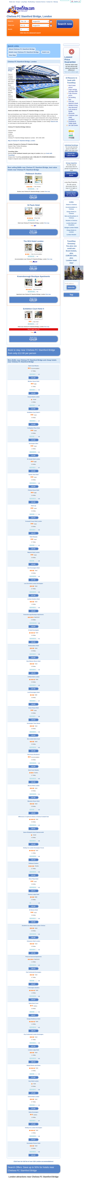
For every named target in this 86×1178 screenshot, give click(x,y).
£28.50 (33, 616)
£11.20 (33, 377)
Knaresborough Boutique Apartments (33, 276)
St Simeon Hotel (33, 888)
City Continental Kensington (33, 948)
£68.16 (33, 1035)
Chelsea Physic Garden (51, 1155)
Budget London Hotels (71, 227)
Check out (11, 25)
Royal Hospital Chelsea (19, 1155)
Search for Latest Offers (71, 154)
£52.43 (33, 840)
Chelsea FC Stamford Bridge (11, 69)
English (74, 1)
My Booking (31, 1)
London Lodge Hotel (33, 1023)
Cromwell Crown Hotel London (33, 515)
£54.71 (33, 870)
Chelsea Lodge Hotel (33, 873)
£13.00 (33, 407)
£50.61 (33, 811)
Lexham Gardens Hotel (33, 590)
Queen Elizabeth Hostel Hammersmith (33, 814)
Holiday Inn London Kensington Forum (33, 829)
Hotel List (45, 52)
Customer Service (40, 1)
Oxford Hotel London (33, 1068)
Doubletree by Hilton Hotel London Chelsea (33, 903)
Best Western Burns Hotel (33, 649)
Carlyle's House (34, 1157)
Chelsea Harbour (49, 1160)
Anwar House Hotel (33, 694)
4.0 (37, 188)
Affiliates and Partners (25, 1165)
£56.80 (33, 900)
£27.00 (33, 571)
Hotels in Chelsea (71, 204)
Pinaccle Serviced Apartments (33, 933)
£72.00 (33, 1050)
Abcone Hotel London (33, 769)
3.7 (37, 324)
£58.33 (33, 945)
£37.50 (33, 676)
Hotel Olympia (33, 530)
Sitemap (55, 1)
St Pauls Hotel (33, 205)
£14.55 (33, 422)
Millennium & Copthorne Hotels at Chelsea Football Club (33, 799)
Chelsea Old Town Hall (21, 1157)
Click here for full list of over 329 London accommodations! (33, 1130)
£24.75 (33, 512)
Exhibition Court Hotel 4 (33, 309)
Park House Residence (33, 739)
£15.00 (33, 437)
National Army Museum (35, 1155)
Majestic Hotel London (34, 545)
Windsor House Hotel (33, 380)
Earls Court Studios (33, 754)
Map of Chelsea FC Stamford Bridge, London (21, 140)
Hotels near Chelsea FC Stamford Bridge (24, 52)
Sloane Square (25, 1149)
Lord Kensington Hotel (33, 679)
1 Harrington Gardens (33, 963)
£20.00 (33, 482)
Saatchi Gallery (52, 1152)
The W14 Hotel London (34, 241)
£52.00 (33, 826)
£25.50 (33, 542)
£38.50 (33, 691)
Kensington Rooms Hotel (33, 1113)
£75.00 (33, 1065)
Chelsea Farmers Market (48, 1157)
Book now (12, 1)
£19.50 (33, 467)
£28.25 (33, 601)
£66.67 (33, 990)
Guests (10, 29)
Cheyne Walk (45, 1149)
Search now (65, 23)
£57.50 (33, 930)
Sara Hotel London (34, 1053)
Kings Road (35, 1149)
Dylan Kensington (33, 1083)
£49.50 (33, 796)
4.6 (37, 220)
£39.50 (33, 706)
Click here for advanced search (30, 33)
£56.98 (33, 915)
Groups (18, 1)
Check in (10, 21)
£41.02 (33, 736)
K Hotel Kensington (33, 619)
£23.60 (33, 497)
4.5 (37, 291)
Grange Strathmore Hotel (33, 993)
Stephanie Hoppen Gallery (21, 1152)
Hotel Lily (33, 500)
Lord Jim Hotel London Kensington (33, 575)
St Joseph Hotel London (33, 455)
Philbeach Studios (33, 174)
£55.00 (33, 885)
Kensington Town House (33, 709)
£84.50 (33, 1124)
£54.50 (33, 855)
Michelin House (20, 1160)
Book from (33, 197)
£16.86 (33, 452)
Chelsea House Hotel (33, 485)
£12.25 (33, 392)
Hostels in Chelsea (71, 220)
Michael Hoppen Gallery (38, 1152)
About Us (15, 1165)
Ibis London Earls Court (33, 724)
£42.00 (33, 751)
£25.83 (33, 556)
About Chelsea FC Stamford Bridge (22, 49)
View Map (12, 55)
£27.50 (33, 586)
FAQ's (21, 1167)
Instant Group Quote (71, 174)
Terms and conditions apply (71, 72)
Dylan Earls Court (33, 978)
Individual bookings (71, 145)
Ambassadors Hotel (33, 634)
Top (71, 295)
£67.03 (33, 1020)
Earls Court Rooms (33, 365)
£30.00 (33, 631)
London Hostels (71, 234)
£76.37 (33, 1109)
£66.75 (33, 1005)
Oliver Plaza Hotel (33, 859)
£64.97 (33, 960)
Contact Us (49, 1)
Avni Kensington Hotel (33, 560)
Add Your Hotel (36, 1165)
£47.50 (33, 781)
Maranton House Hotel (34, 784)
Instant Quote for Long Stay (71, 194)
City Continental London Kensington (33, 1008)
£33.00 (33, 646)
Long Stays (24, 1)
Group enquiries (71, 163)
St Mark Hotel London (33, 664)
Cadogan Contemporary (34, 1160)
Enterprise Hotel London (33, 918)
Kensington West (33, 440)
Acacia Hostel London (34, 395)
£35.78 (33, 661)
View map (47, 191)
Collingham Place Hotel (33, 425)
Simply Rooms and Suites (33, 1038)
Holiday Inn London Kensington (33, 1098)
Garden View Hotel (34, 470)
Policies (26, 1167)
